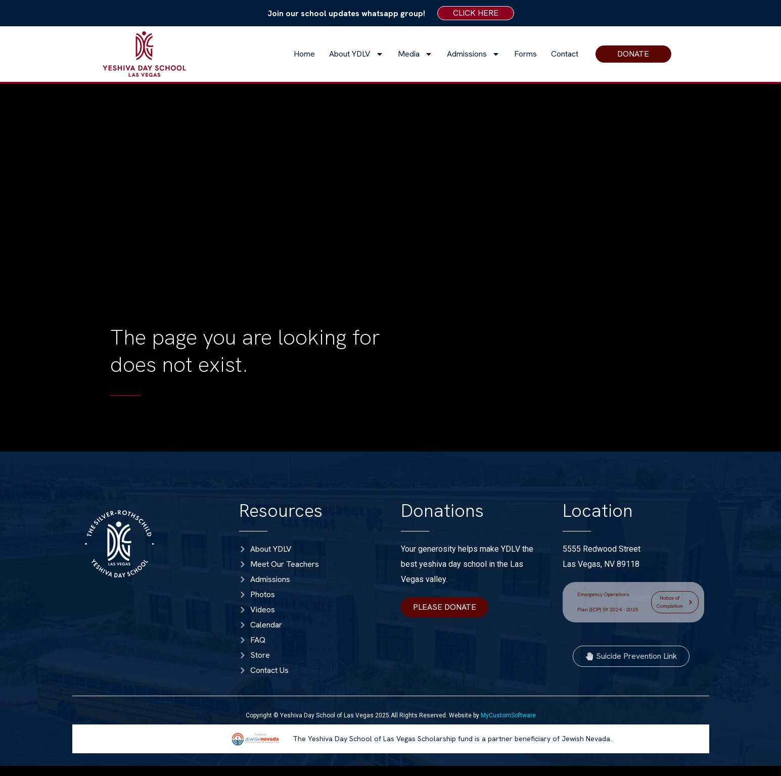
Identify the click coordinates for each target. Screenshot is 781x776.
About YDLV (356, 54)
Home (304, 53)
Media (415, 54)
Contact (564, 53)
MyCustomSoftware (508, 715)
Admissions (473, 54)
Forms (525, 53)
